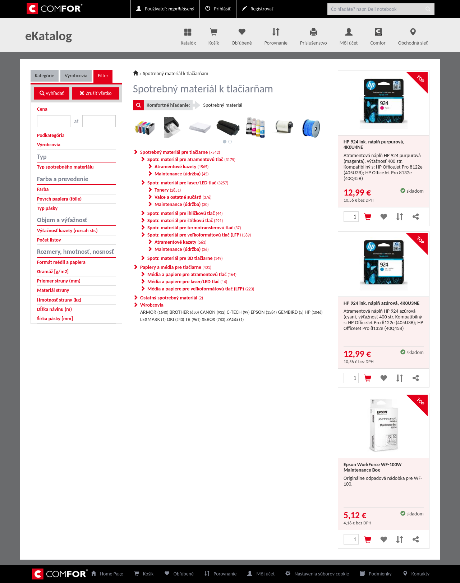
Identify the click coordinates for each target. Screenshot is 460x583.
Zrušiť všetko (95, 93)
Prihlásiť (217, 9)
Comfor (378, 37)
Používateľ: (165, 9)
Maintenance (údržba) (182, 174)
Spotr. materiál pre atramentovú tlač (191, 159)
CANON (213, 312)
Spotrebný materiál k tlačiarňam (175, 73)
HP (314, 312)
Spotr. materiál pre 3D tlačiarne (185, 258)
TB (193, 319)
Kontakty (415, 574)
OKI (175, 319)
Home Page (107, 574)
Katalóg (188, 35)
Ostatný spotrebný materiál (171, 298)
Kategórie (44, 76)
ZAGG (235, 319)
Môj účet (349, 35)
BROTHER (184, 312)
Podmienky (375, 574)
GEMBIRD (290, 312)
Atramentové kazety (181, 167)
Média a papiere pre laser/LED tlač (187, 282)
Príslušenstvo (313, 35)
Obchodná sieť (413, 35)
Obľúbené (241, 35)
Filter (103, 76)
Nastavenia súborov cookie (317, 574)
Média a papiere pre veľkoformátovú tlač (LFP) (200, 289)
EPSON (264, 312)
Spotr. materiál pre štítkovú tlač (185, 220)
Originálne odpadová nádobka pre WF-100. (383, 481)
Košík (144, 574)
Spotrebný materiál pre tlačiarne (180, 152)
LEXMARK (153, 319)
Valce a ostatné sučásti (183, 197)
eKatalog (48, 36)
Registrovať (257, 9)
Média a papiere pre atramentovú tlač (191, 274)
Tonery (168, 190)
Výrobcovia (76, 76)
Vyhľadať (52, 93)
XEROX (213, 319)
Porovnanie (276, 35)
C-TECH (238, 312)
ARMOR (154, 312)
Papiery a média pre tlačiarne (175, 267)
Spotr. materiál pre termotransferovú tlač (194, 228)
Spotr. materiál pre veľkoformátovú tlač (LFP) (199, 235)
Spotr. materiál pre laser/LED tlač (187, 183)
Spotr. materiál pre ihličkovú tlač (184, 213)
